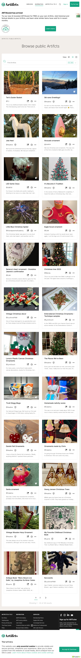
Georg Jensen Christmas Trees (56, 489)
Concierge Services (38, 623)
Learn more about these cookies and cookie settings (32, 653)
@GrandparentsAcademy (14, 231)
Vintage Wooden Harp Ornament (19, 532)
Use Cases (19, 623)
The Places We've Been (53, 358)
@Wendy (47, 273)
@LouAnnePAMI (11, 318)
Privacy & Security (7, 623)
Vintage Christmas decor (16, 314)
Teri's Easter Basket (14, 98)
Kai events (48, 578)
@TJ (7, 101)
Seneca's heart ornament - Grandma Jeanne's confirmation (21, 270)
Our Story (4, 618)
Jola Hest (10, 141)
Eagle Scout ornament (53, 227)
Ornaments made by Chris (55, 446)
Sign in (65, 4)
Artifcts (5, 39)
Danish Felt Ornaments (15, 446)
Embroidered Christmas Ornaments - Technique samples (59, 315)
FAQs (3, 628)
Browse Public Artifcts (22, 628)
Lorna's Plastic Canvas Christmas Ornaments (19, 360)
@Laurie (47, 539)
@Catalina (47, 407)
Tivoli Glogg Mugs (13, 403)
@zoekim (47, 144)
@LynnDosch (48, 320)
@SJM (46, 231)
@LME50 (9, 187)
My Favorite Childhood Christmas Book (57, 533)
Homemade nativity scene (54, 403)
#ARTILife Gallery (21, 618)
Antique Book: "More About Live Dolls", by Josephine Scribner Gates (20, 579)
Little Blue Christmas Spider (17, 227)
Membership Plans (38, 618)
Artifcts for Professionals (40, 625)
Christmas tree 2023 (52, 269)
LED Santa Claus (12, 184)
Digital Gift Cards (38, 620)
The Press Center (6, 625)
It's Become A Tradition (53, 184)
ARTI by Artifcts (21, 620)
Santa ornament (12, 489)
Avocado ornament (52, 141)
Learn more (50, 29)
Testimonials (5, 620)
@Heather (47, 102)
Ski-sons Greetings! (52, 98)
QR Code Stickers (38, 628)
